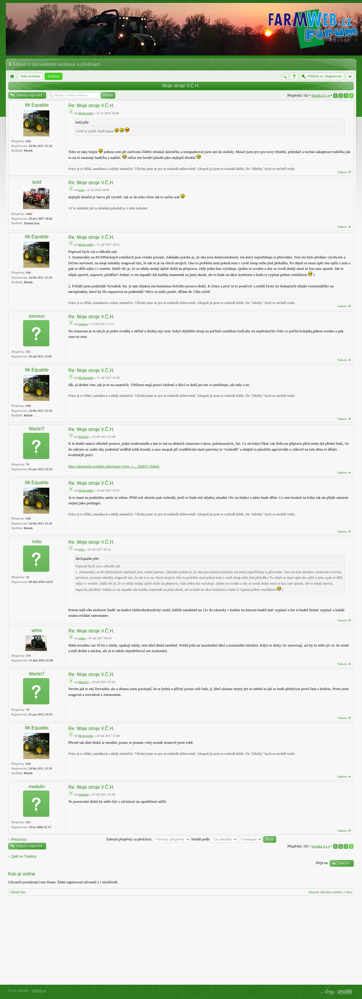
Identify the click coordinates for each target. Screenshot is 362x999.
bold (36, 182)
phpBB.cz (39, 990)
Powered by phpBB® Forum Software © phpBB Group (345, 992)
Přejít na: (322, 863)
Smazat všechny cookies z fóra (330, 892)
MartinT (37, 428)
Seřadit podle (214, 839)
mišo (37, 541)
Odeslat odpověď (29, 95)
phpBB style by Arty (327, 992)
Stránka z (320, 95)
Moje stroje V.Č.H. (181, 85)
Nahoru (342, 172)
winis (37, 630)
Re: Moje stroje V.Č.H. (91, 105)
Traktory (343, 863)
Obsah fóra (18, 892)
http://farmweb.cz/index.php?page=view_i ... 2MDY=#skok (113, 466)
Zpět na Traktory (23, 856)
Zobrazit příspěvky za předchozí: (148, 839)
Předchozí (19, 839)
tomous (36, 316)
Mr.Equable (37, 104)
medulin (37, 786)
